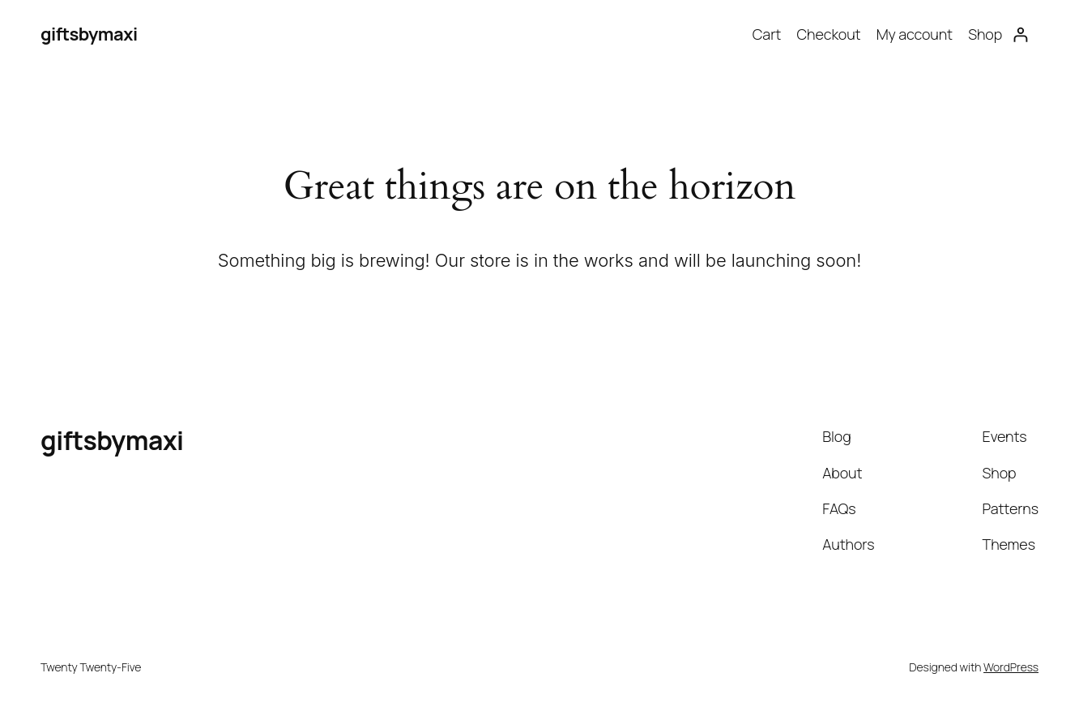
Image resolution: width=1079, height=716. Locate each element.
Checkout (828, 34)
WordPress (1010, 667)
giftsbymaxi (89, 34)
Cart (767, 34)
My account (914, 34)
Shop (985, 34)
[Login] (1020, 34)
